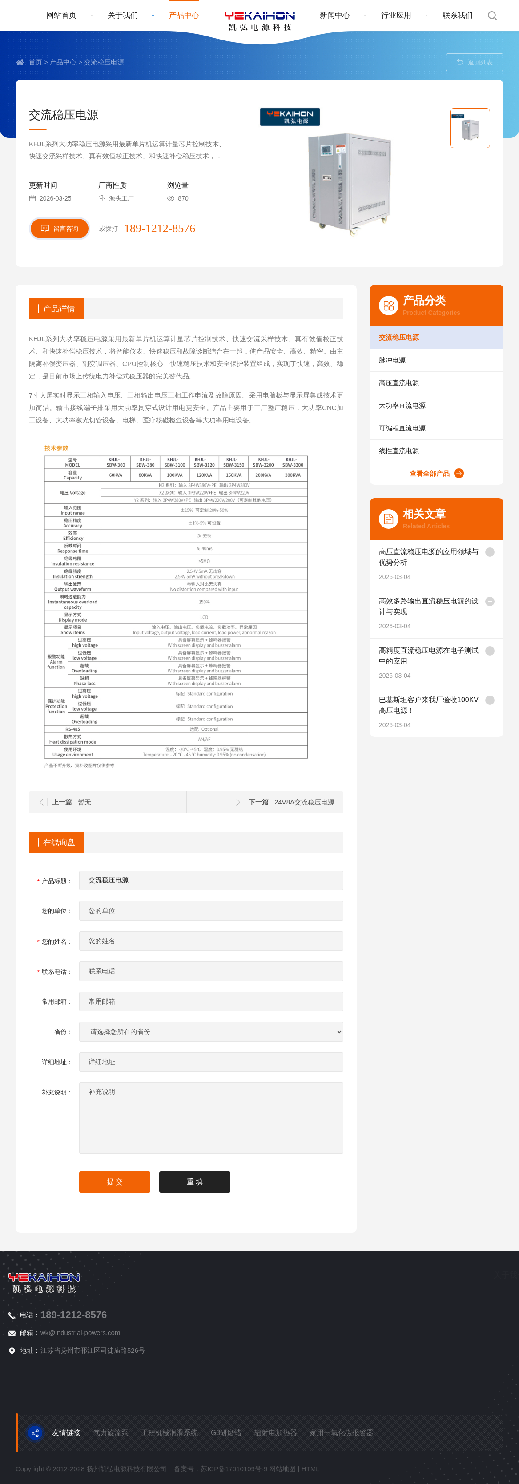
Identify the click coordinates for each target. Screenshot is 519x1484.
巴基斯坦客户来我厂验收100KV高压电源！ (461, 705)
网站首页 (61, 15)
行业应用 (396, 15)
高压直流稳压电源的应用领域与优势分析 (461, 556)
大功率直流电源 (426, 405)
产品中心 (184, 15)
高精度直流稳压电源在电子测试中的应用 (461, 655)
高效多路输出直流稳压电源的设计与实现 (461, 606)
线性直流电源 (423, 450)
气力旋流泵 (111, 1432)
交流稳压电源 (104, 62)
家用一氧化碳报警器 (342, 1432)
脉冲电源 (416, 360)
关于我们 (123, 15)
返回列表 (474, 62)
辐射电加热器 (275, 1432)
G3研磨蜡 (226, 1432)
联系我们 (458, 15)
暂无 (22, 802)
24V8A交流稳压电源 (243, 802)
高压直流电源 (423, 382)
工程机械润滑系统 (169, 1432)
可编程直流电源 (426, 428)
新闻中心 (335, 15)
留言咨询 (59, 263)
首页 (35, 62)
